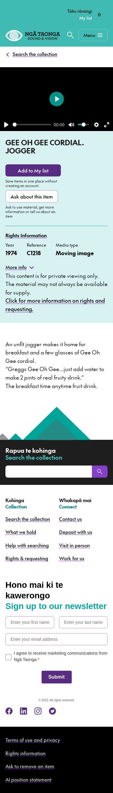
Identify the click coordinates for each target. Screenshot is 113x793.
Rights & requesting (26, 558)
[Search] (100, 472)
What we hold (20, 531)
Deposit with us (75, 531)
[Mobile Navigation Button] (93, 35)
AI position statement (28, 779)
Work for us (71, 558)
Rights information (25, 753)
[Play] (6, 125)
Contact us (70, 518)
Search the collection (35, 54)
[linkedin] (23, 711)
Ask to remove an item (29, 766)
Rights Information (26, 235)
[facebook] (9, 711)
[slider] (32, 124)
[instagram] (38, 711)
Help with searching (27, 545)
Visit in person (74, 545)
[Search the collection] (70, 35)
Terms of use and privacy (32, 739)
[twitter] (52, 711)
